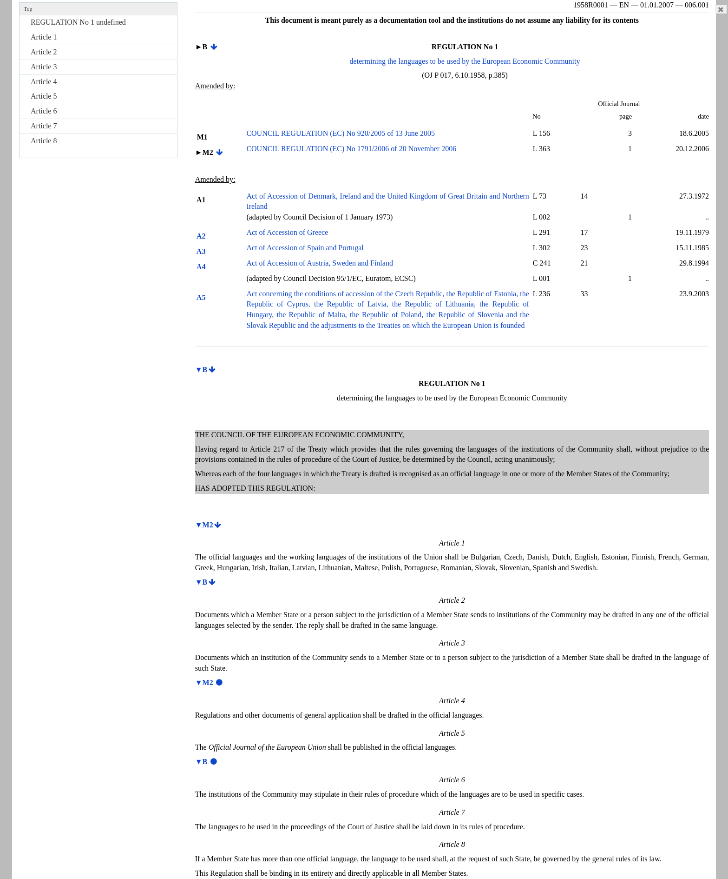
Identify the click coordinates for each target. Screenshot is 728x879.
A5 (200, 297)
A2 (200, 236)
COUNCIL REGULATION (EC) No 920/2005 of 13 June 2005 (340, 133)
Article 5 (44, 96)
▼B (201, 369)
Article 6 (44, 111)
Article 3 (44, 67)
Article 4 (44, 82)
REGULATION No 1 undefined (78, 22)
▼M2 (204, 525)
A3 (200, 251)
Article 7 (44, 126)
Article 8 (44, 141)
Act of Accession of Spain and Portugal (304, 248)
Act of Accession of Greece (287, 232)
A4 (200, 267)
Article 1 (44, 37)
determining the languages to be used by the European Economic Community (465, 61)
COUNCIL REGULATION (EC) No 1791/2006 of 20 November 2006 (351, 149)
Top (28, 9)
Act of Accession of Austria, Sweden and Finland (319, 263)
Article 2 (44, 52)
